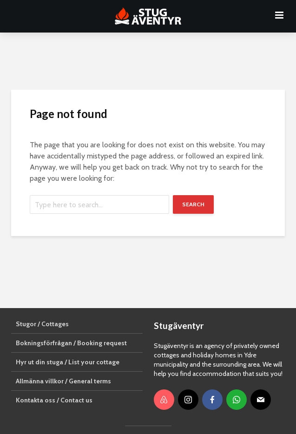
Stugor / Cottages (42, 324)
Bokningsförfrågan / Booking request (71, 343)
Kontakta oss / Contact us (54, 400)
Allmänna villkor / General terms (63, 381)
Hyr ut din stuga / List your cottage (67, 362)
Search (193, 204)
